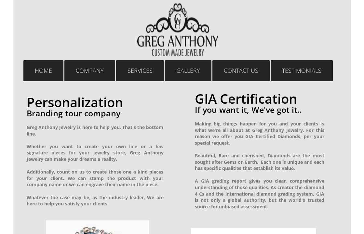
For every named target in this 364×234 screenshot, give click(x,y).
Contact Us (241, 70)
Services (140, 70)
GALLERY (188, 70)
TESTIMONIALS (301, 70)
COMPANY (90, 70)
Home (43, 70)
